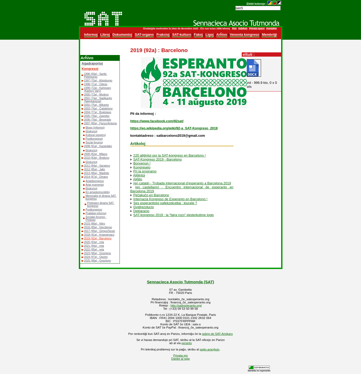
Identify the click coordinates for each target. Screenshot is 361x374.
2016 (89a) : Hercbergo (98, 227)
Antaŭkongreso (95, 181)
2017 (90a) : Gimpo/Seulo (99, 231)
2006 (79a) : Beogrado (97, 119)
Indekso (242, 28)
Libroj (105, 35)
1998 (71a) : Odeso (95, 84)
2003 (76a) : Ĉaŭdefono (98, 108)
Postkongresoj (94, 138)
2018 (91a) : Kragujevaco (99, 234)
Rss (234, 28)
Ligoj (209, 35)
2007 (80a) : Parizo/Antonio (100, 123)
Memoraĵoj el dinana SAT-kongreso (101, 197)
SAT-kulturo (181, 35)
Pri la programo (144, 171)
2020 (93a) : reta (94, 242)
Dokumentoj (122, 35)
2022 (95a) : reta (94, 249)
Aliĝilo (137, 179)
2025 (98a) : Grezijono (97, 260)
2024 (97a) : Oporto (96, 257)
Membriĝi (269, 35)
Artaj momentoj (95, 184)
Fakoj (198, 35)
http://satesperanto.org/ (186, 305)
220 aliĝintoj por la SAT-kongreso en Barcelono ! (169, 155)
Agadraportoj (92, 63)
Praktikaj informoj (96, 213)
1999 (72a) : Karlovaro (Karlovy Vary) (97, 89)
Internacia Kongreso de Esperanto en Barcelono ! (170, 199)
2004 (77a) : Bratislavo (97, 112)
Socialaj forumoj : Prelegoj (96, 218)
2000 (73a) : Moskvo (96, 94)
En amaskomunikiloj (98, 192)
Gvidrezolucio (143, 207)
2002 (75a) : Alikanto (96, 104)
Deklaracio (141, 211)
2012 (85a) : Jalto (94, 169)
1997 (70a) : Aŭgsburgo (98, 80)
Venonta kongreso (244, 35)
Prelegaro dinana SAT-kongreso (101, 204)
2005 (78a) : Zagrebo (96, 116)
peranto (186, 343)
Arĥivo (221, 35)
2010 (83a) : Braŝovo (96, 157)
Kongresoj (90, 69)
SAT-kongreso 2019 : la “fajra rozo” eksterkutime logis (173, 215)
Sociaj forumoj (94, 142)
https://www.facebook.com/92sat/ (157, 121)
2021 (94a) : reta (94, 245)
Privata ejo (180, 355)
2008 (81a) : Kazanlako (98, 146)
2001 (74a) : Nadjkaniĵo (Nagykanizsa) (98, 100)
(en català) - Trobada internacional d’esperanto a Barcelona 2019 (182, 183)
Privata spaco (256, 28)
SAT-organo (144, 35)
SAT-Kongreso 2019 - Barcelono (157, 159)
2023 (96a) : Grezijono (97, 253)
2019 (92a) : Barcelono (98, 238)
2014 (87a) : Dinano (96, 176)
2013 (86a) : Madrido (96, 173)
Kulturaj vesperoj (96, 135)
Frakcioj (163, 35)
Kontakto (271, 28)
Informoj (91, 35)
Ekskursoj (91, 131)
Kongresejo (141, 167)
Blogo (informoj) (95, 127)
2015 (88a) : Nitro (94, 223)
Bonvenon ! (141, 163)
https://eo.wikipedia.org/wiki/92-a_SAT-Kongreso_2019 (174, 128)
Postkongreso (94, 209)
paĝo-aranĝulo (209, 349)
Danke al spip (180, 358)
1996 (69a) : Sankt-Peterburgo (95, 75)
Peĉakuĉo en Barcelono (151, 195)
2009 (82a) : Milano (95, 154)
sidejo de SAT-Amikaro (217, 333)
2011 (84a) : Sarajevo (97, 165)
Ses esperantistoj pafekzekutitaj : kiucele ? (165, 203)
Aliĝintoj (139, 175)
